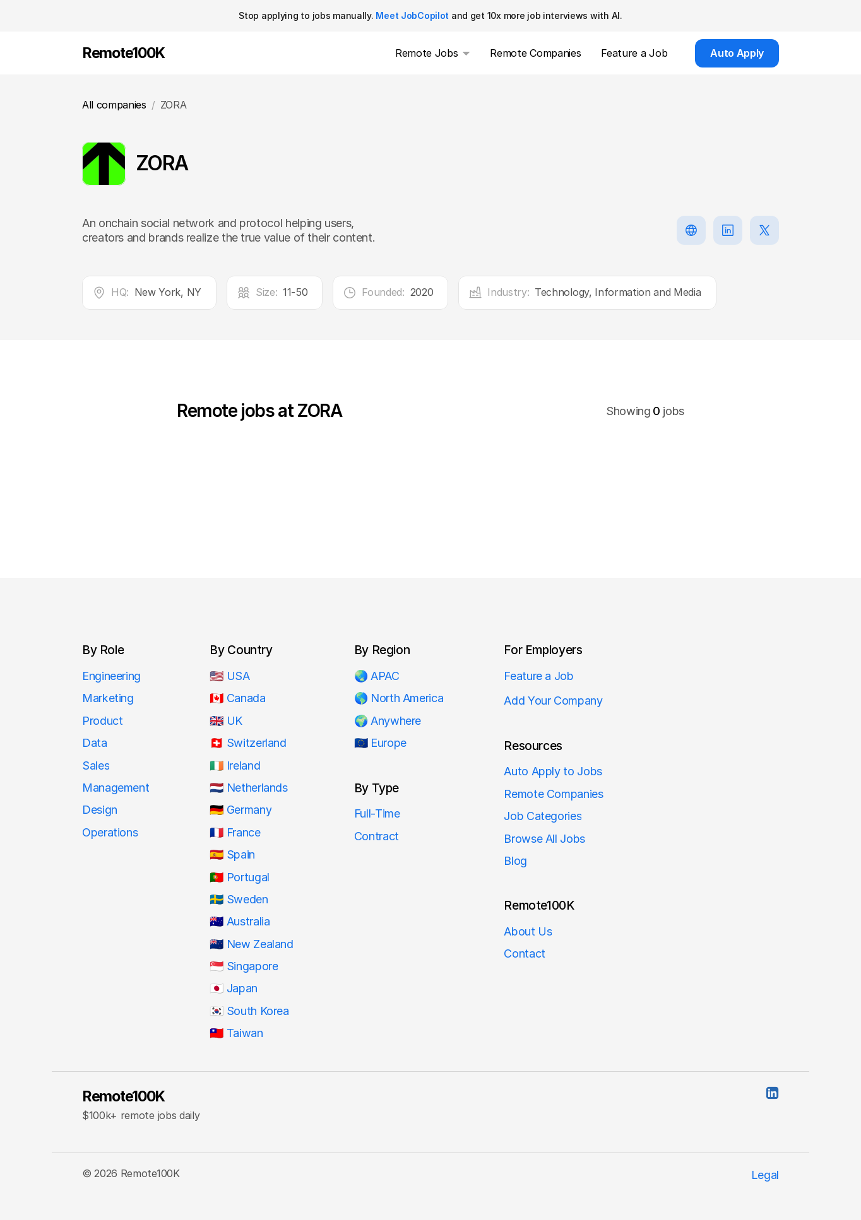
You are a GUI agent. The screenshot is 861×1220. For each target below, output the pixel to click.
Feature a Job (538, 676)
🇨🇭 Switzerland (248, 742)
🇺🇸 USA (231, 676)
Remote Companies (553, 794)
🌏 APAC (377, 676)
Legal (765, 1175)
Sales (95, 765)
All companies (114, 104)
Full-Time (377, 813)
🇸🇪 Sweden (239, 899)
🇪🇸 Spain (232, 854)
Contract (376, 836)
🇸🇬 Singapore (244, 966)
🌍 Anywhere (387, 720)
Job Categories (542, 816)
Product (102, 720)
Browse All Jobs (544, 838)
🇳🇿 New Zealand (251, 944)
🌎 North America (399, 698)
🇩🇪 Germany (240, 809)
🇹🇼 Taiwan (236, 1033)
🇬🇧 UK (226, 720)
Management (115, 787)
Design (99, 809)
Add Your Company (553, 700)
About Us (528, 931)
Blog (515, 860)
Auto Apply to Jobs (553, 771)
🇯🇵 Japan (233, 988)
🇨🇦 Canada (237, 698)
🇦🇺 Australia (240, 921)
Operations (110, 832)
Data (94, 742)
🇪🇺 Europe (380, 742)
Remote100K (123, 1096)
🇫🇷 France (235, 832)
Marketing (108, 698)
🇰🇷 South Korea (249, 1011)
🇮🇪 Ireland (235, 765)
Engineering (111, 676)
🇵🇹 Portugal (239, 877)
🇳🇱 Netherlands (248, 787)
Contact (524, 953)
